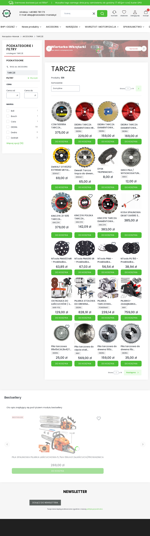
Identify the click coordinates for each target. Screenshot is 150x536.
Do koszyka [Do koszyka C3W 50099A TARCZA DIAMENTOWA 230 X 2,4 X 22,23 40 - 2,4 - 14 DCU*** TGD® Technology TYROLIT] (61, 141)
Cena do (28, 90)
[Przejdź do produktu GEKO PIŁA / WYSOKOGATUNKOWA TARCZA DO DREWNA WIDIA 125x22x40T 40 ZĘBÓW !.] (131, 157)
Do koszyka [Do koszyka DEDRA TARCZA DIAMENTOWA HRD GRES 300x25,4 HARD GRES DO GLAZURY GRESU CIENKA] (85, 141)
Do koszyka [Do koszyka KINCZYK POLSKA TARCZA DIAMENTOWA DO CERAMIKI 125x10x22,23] (85, 235)
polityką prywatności (94, 509)
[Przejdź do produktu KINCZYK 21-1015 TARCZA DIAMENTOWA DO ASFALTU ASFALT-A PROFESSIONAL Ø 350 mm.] (61, 202)
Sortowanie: (57, 82)
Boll (12, 110)
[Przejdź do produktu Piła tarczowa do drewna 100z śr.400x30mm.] (107, 333)
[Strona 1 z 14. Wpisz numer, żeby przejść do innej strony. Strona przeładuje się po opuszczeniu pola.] (128, 88)
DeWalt (14, 137)
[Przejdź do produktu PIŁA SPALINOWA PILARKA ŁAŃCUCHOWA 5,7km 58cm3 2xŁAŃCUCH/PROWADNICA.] (57, 435)
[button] (102, 13)
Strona (122, 88)
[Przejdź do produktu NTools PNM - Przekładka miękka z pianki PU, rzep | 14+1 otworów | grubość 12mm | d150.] (107, 248)
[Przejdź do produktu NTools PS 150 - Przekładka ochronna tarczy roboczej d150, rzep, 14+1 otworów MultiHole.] (131, 248)
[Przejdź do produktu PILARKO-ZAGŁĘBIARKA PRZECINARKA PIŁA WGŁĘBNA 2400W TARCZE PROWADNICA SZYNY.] (131, 287)
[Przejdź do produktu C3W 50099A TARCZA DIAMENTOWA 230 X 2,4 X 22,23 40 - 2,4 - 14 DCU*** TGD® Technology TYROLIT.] (61, 111)
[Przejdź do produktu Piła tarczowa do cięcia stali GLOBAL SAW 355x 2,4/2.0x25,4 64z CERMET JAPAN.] (84, 333)
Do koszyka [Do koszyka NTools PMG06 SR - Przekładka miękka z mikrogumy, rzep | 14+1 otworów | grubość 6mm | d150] (85, 272)
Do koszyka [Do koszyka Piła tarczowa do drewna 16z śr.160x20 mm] (131, 363)
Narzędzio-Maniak (10, 36)
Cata (13, 121)
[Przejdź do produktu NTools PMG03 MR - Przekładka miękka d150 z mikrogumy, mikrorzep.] (61, 248)
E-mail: (38, 15)
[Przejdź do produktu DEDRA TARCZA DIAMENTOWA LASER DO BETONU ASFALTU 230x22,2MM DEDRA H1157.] (107, 111)
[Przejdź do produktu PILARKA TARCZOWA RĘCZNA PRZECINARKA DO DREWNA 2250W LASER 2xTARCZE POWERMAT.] (107, 287)
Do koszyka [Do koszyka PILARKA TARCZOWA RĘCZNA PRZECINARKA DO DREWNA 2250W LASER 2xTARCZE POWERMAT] (108, 317)
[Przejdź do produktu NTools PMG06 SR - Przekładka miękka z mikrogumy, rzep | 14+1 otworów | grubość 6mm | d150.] (84, 248)
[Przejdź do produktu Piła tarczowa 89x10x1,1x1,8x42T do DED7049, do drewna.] (61, 333)
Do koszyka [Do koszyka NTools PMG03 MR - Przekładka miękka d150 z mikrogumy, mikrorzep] (61, 272)
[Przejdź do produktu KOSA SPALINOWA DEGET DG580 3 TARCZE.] (131, 201)
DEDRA (14, 127)
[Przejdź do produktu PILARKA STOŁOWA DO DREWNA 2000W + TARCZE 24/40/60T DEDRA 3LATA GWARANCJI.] (84, 287)
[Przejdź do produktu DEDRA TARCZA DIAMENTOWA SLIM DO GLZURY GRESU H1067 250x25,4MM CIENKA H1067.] (131, 111)
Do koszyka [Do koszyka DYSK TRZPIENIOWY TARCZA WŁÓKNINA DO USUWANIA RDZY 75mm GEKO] (108, 187)
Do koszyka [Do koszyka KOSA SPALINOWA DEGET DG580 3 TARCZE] (131, 235)
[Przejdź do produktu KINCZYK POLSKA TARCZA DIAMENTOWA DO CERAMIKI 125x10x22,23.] (84, 202)
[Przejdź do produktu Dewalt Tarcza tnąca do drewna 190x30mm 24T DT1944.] (84, 157)
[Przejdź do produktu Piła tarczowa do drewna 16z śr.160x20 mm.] (131, 333)
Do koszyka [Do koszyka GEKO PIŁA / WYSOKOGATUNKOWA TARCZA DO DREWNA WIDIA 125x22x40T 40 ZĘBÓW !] (131, 187)
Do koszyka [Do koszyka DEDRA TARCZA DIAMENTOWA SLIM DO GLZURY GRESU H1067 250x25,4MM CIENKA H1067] (131, 141)
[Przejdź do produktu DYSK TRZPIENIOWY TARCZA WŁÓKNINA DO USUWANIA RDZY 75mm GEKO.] (107, 156)
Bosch (14, 116)
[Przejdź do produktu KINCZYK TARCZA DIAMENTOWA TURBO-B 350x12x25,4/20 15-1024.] (107, 203)
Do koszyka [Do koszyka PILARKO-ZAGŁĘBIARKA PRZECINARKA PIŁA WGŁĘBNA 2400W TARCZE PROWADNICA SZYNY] (131, 317)
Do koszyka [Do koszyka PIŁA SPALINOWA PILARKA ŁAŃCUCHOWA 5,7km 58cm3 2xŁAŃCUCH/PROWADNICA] (57, 470)
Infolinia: (32, 12)
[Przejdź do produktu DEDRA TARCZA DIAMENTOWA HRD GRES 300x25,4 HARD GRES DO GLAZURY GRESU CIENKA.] (84, 111)
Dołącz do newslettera (45, 502)
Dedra (14, 132)
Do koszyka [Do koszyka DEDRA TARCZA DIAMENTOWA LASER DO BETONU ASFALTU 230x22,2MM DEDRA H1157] (108, 141)
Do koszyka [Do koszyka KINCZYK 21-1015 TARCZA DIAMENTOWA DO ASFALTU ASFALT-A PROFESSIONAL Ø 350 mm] (61, 235)
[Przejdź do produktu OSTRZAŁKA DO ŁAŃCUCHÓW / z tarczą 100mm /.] (61, 287)
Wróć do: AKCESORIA (16, 67)
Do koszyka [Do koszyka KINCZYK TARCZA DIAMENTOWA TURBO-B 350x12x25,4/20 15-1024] (108, 235)
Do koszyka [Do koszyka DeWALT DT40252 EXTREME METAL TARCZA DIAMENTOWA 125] (61, 187)
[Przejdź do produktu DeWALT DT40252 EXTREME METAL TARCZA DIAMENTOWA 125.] (61, 155)
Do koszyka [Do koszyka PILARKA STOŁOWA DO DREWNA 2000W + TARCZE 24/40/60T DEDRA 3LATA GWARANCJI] (85, 317)
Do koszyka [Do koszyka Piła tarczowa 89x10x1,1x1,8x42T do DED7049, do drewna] (61, 363)
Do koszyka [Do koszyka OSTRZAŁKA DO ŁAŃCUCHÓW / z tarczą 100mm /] (61, 317)
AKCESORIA (28, 36)
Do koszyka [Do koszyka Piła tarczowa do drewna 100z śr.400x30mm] (108, 363)
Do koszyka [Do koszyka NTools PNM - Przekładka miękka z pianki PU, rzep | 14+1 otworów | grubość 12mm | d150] (108, 272)
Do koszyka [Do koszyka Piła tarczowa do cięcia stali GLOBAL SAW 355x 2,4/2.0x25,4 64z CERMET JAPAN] (85, 363)
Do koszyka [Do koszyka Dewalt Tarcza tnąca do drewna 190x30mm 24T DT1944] (85, 187)
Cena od (10, 90)
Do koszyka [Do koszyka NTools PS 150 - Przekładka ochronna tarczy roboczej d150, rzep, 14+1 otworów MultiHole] (131, 272)
